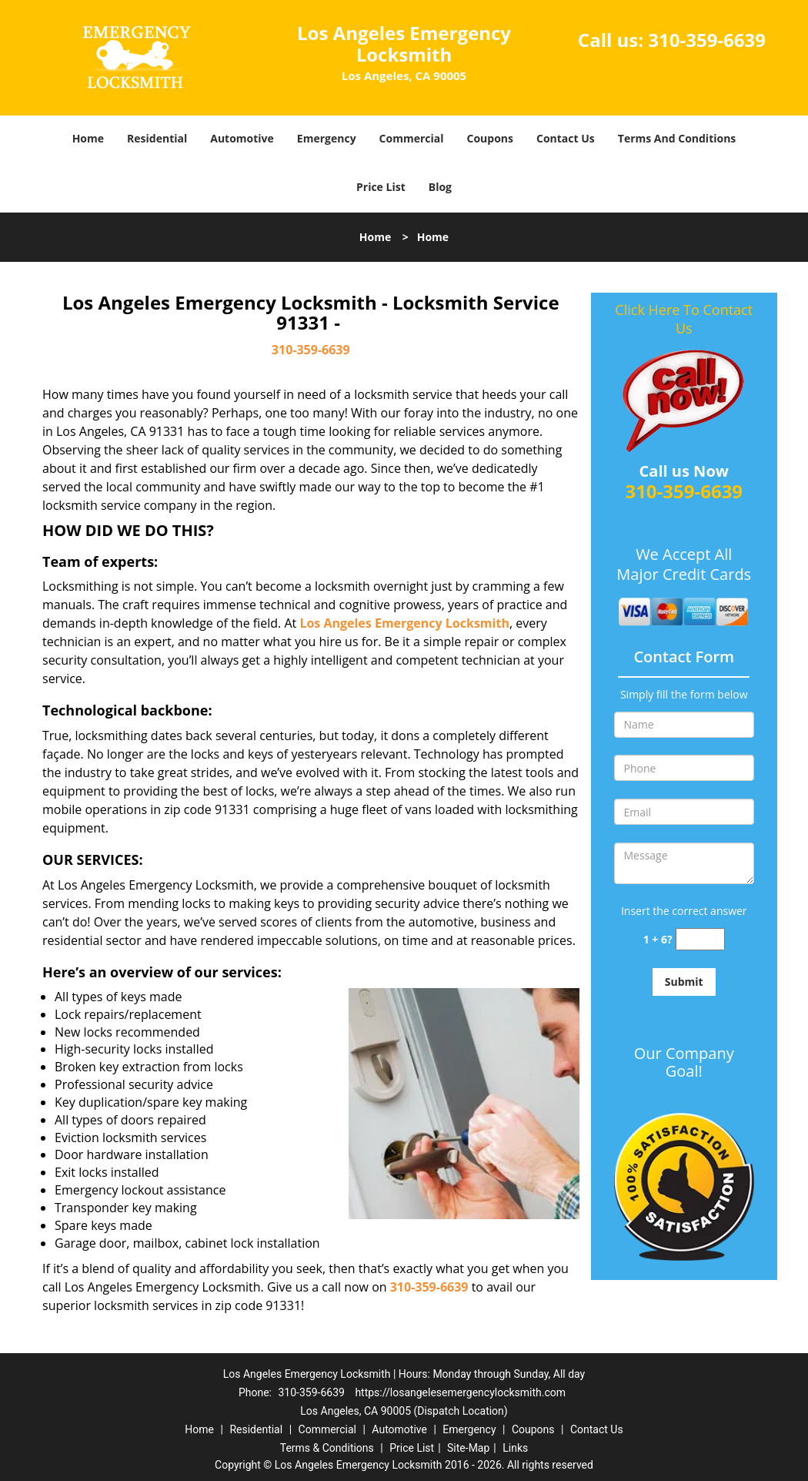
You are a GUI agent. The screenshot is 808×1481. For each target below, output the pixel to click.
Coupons (490, 138)
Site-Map (468, 1448)
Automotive (242, 138)
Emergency (326, 138)
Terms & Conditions (327, 1448)
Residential (157, 138)
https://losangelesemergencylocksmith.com (460, 1392)
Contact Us (565, 138)
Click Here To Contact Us (684, 318)
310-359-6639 (707, 39)
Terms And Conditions (677, 138)
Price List (381, 186)
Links (515, 1448)
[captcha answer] (700, 939)
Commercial (411, 138)
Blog (440, 186)
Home (88, 138)
